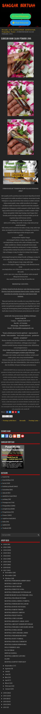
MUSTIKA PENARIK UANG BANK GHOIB (19, 627)
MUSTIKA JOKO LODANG (14, 618)
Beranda (5, 30)
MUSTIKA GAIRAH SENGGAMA (15, 644)
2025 (5, 547)
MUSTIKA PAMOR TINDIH (14, 609)
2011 (5, 707)
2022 (5, 556)
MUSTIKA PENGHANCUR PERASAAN (18, 592)
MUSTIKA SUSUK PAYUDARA (15, 607)
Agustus (8, 668)
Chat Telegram (20, 23)
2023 (5, 553)
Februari (8, 686)
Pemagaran (6, 502)
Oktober (8, 578)
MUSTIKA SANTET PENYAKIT (15, 662)
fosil (10, 30)
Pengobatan (6, 512)
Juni (6, 674)
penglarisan (6, 509)
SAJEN (7, 659)
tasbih (4, 525)
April (7, 680)
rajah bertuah (7, 518)
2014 (5, 698)
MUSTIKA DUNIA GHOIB (13, 630)
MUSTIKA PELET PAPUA (13, 615)
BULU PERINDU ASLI (12, 647)
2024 (5, 550)
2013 (5, 701)
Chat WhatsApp (20, 16)
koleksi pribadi (18, 30)
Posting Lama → (34, 420)
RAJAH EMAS (9, 650)
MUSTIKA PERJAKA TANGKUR (16, 641)
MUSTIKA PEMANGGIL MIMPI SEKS (17, 581)
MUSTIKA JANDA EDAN (13, 583)
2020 (5, 562)
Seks (4, 522)
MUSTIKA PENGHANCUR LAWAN (16, 604)
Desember (9, 572)
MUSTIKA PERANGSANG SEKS (15, 636)
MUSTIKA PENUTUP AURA (14, 589)
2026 (5, 544)
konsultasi (6, 489)
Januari (8, 689)
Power (13, 32)
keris (4, 483)
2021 (5, 559)
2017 (5, 570)
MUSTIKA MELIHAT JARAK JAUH (17, 621)
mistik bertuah (30, 30)
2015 (5, 696)
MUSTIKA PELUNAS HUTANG (15, 598)
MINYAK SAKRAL (11, 653)
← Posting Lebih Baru (8, 420)
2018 (5, 567)
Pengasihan (6, 32)
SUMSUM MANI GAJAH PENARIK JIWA (16, 38)
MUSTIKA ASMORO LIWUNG (15, 656)
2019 (5, 564)
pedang (5, 499)
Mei (6, 677)
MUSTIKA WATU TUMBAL (14, 638)
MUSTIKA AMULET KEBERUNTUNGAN (19, 624)
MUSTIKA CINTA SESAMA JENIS (16, 633)
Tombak (5, 528)
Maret (7, 683)
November (9, 575)
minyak (5, 493)
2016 (5, 693)
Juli (6, 671)
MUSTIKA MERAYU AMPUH (15, 612)
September (9, 666)
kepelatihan (6, 480)
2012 (5, 704)
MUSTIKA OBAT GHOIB (13, 586)
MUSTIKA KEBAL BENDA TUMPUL (17, 601)
